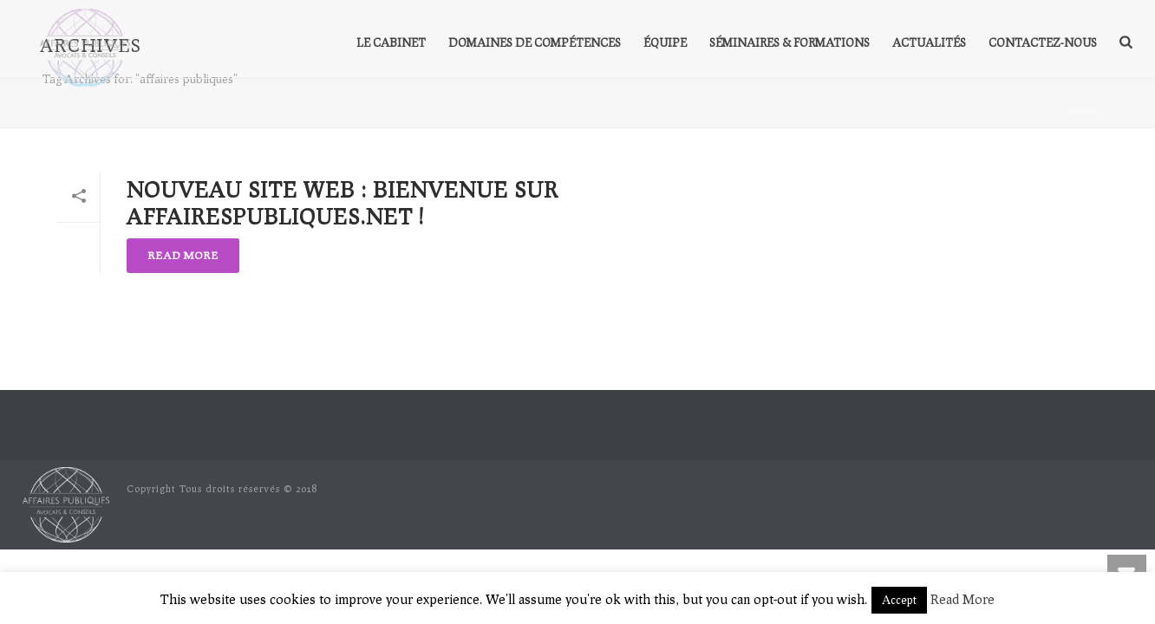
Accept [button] (899, 600)
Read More (962, 599)
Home (1082, 111)
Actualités (929, 42)
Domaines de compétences (534, 42)
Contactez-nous (1043, 42)
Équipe (665, 42)
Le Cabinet (391, 42)
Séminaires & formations (789, 42)
